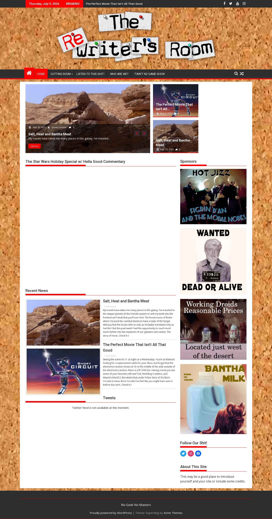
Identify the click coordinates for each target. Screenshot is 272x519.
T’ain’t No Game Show (149, 74)
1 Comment (110, 306)
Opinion (34, 146)
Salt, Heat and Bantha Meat (120, 3)
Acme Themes (173, 513)
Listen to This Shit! (90, 74)
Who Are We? (119, 74)
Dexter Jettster (57, 127)
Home (41, 74)
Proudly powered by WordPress (111, 513)
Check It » (124, 335)
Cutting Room (61, 74)
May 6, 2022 (165, 113)
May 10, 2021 (37, 127)
